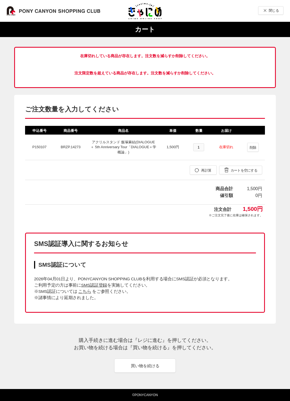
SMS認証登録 (94, 285)
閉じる (274, 10)
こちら (84, 291)
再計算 (206, 170)
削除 (253, 147)
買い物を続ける (145, 365)
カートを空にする (244, 170)
